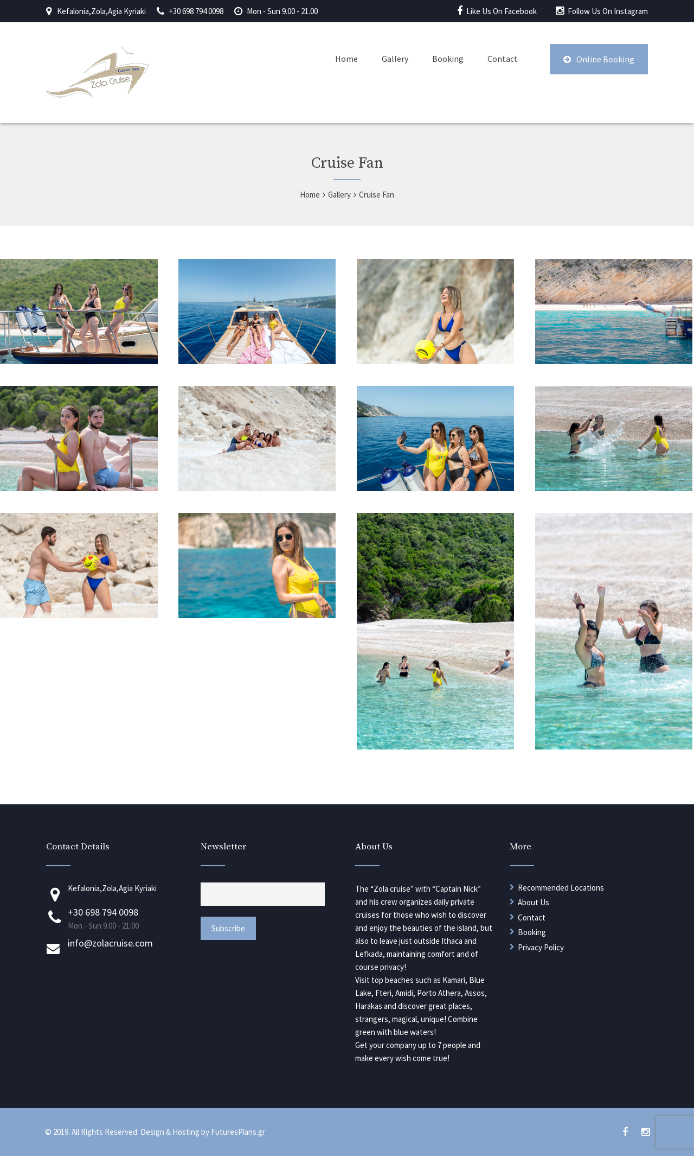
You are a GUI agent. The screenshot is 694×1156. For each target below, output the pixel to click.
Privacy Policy (541, 947)
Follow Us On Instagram (608, 11)
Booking (448, 58)
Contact (502, 58)
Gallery (395, 58)
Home (346, 58)
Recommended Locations (561, 887)
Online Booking (598, 59)
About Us (533, 902)
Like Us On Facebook (501, 11)
